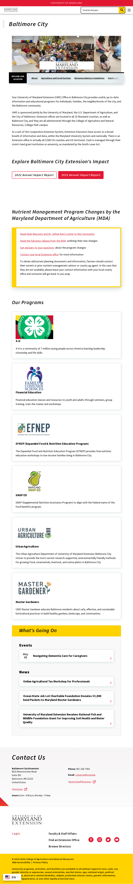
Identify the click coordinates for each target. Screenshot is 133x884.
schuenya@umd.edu (85, 774)
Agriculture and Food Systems (56, 78)
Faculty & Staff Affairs (63, 833)
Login (16, 833)
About (35, 78)
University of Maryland (66, 3)
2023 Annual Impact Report (82, 175)
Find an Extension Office (64, 840)
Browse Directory (60, 846)
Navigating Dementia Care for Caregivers (60, 656)
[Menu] (129, 10)
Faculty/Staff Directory (79, 781)
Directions (17, 789)
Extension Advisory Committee (89, 78)
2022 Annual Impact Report (34, 175)
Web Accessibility (21, 862)
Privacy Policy (40, 862)
